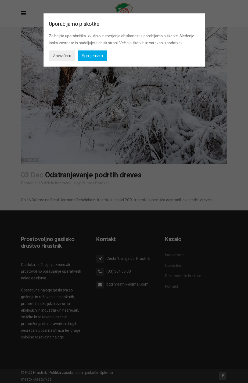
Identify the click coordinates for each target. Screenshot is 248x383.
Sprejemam (92, 55)
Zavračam (62, 55)
